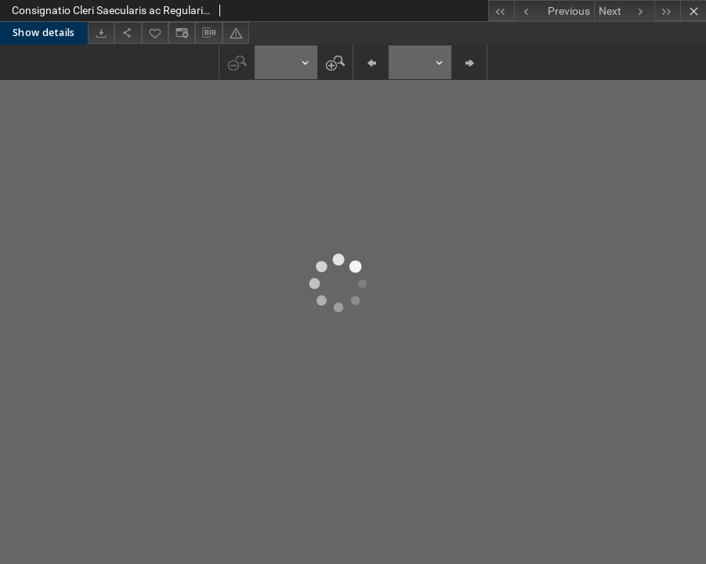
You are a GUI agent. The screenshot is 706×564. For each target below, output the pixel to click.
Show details (44, 32)
